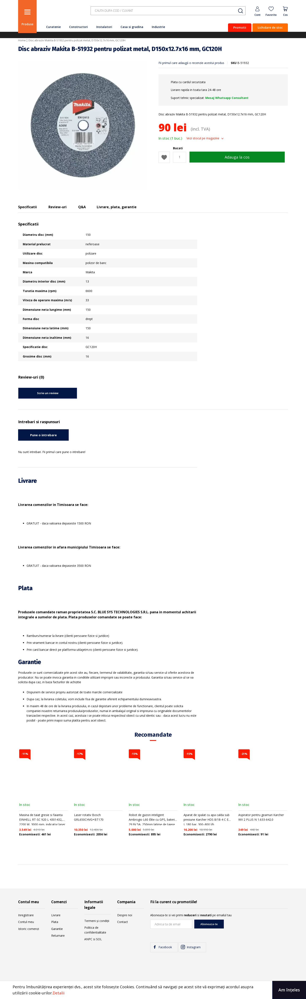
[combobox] (168, 10)
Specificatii (27, 207)
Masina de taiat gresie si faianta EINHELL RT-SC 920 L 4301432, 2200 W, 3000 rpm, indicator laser (42, 819)
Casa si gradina (132, 27)
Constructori (78, 27)
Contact (122, 922)
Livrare (55, 915)
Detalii (58, 992)
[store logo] (62, 13)
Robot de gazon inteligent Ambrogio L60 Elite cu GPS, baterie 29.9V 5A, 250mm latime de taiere (152, 819)
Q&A (82, 207)
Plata (54, 922)
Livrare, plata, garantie (117, 207)
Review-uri (57, 207)
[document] (153, 990)
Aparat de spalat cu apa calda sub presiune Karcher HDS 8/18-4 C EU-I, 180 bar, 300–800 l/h (208, 819)
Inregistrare (26, 915)
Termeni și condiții (96, 921)
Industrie (158, 27)
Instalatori (104, 27)
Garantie (57, 929)
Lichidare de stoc (270, 27)
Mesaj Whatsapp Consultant (226, 98)
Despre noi (124, 915)
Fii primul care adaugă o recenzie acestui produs (191, 63)
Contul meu (26, 922)
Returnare (58, 936)
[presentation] (256, 928)
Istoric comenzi (28, 929)
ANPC (88, 939)
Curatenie (53, 27)
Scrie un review (47, 393)
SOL (99, 939)
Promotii (239, 27)
